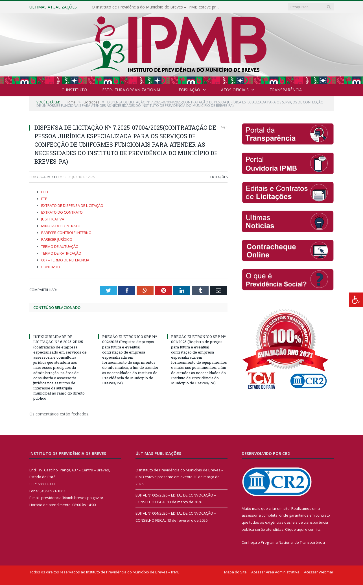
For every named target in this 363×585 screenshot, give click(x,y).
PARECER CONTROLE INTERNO (66, 232)
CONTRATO (50, 266)
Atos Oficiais (235, 89)
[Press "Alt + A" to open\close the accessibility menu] (356, 299)
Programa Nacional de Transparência (293, 542)
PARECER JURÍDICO (56, 239)
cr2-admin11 (47, 177)
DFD (44, 191)
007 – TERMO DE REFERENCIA (65, 260)
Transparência (286, 89)
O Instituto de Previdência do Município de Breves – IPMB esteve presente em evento (157, 7)
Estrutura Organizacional (131, 89)
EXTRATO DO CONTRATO (62, 212)
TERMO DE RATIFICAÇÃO (61, 253)
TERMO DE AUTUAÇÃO (59, 246)
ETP (44, 198)
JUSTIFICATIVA (52, 219)
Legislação (188, 89)
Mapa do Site (235, 572)
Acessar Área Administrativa (275, 572)
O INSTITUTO (74, 89)
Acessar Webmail (319, 572)
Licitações (219, 177)
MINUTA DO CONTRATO (60, 225)
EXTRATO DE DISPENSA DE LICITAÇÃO (72, 205)
